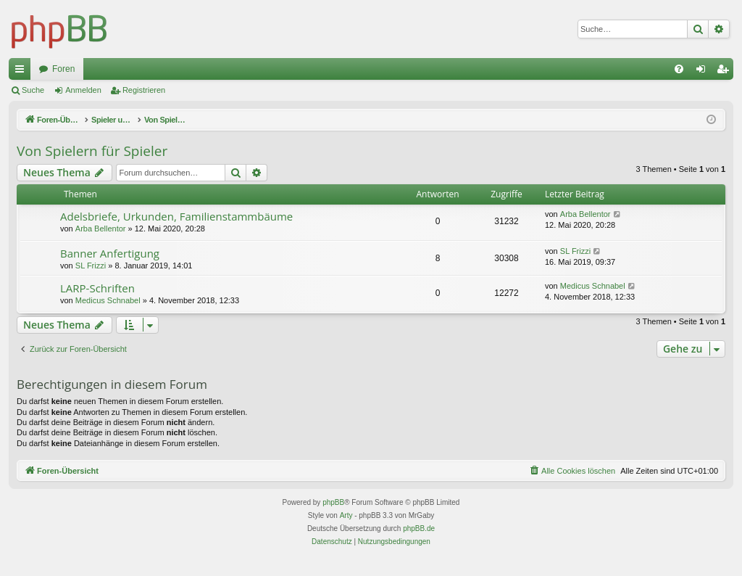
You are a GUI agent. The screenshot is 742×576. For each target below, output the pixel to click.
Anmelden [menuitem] (704, 72)
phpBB (333, 502)
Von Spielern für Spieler (92, 150)
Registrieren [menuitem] (725, 72)
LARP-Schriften (97, 288)
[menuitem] (679, 69)
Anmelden (83, 90)
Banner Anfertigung (109, 253)
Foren (63, 69)
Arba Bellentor (100, 228)
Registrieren (143, 90)
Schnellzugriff (22, 72)
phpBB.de (419, 528)
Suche (33, 90)
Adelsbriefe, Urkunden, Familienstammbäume (176, 216)
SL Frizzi (90, 265)
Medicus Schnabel (108, 300)
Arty (346, 515)
